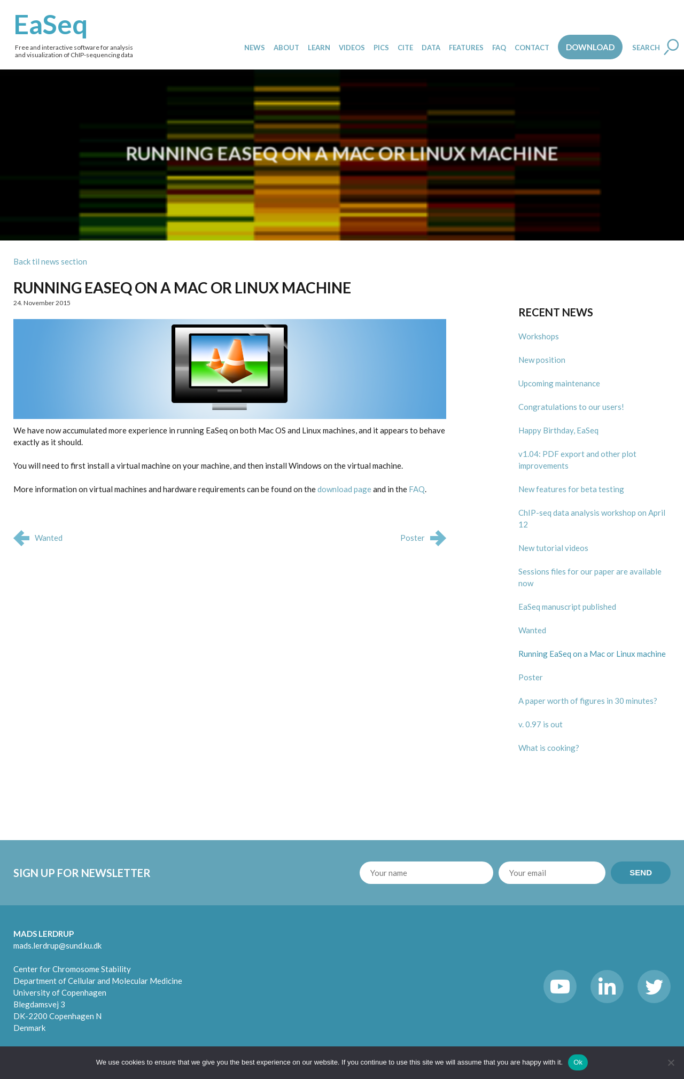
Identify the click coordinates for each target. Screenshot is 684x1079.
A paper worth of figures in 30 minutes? (587, 700)
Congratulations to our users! (571, 407)
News (254, 47)
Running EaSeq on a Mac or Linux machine (182, 287)
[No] (670, 1062)
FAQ (499, 47)
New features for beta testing (571, 489)
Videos (352, 47)
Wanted (532, 630)
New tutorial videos (553, 548)
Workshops (538, 336)
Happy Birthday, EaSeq (558, 430)
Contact (532, 47)
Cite (405, 47)
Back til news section (50, 261)
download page (344, 489)
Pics (381, 47)
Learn (319, 47)
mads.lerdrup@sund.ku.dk (57, 945)
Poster (530, 677)
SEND (640, 872)
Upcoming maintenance (559, 383)
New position (541, 359)
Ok (577, 1062)
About (286, 47)
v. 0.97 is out (540, 724)
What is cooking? (548, 747)
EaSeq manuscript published (567, 606)
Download (590, 47)
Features (466, 47)
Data (431, 47)
